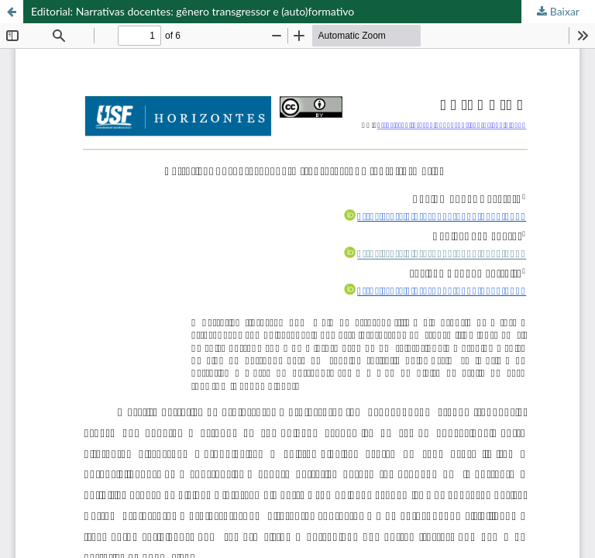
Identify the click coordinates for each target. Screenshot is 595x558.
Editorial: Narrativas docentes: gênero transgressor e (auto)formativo (192, 11)
